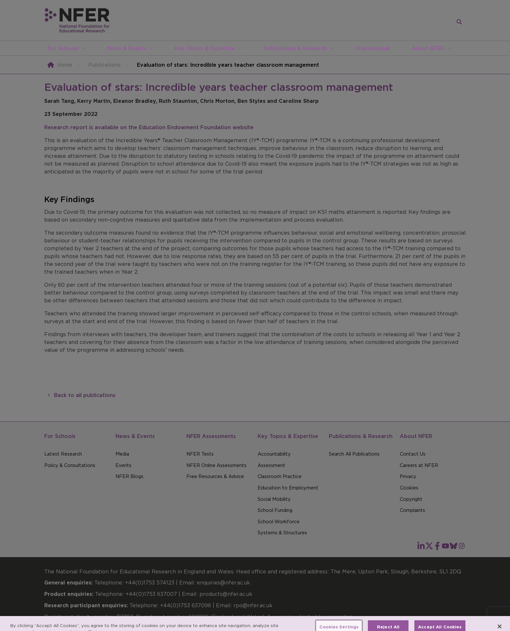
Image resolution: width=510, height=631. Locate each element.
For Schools (63, 48)
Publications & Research (295, 48)
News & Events (126, 48)
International (373, 48)
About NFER (427, 48)
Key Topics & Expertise (205, 48)
